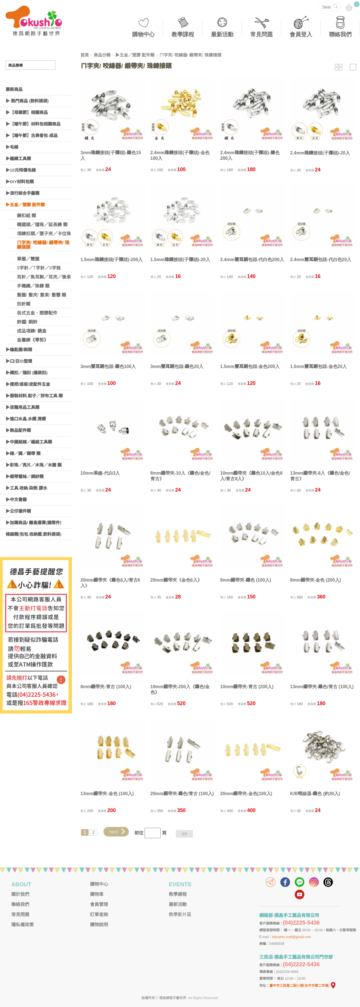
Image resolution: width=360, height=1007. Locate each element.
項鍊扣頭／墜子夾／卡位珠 (44, 250)
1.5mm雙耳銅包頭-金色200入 (250, 366)
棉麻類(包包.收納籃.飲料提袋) (33, 550)
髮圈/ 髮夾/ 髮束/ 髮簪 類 (41, 311)
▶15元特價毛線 (21, 186)
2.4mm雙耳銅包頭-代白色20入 (321, 259)
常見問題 (261, 34)
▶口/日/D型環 (19, 377)
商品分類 (102, 55)
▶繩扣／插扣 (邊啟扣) (27, 389)
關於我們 (20, 894)
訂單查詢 (99, 914)
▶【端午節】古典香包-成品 (32, 152)
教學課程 (183, 34)
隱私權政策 (22, 924)
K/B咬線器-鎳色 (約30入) (315, 793)
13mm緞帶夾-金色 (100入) (107, 793)
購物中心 (143, 34)
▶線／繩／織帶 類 (23, 470)
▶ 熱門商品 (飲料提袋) (27, 117)
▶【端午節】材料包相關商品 (33, 140)
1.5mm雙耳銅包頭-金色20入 (318, 366)
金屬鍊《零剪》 (32, 356)
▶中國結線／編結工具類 (29, 458)
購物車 (97, 894)
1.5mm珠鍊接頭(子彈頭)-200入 (111, 259)
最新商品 (14, 106)
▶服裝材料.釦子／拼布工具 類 (34, 412)
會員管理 (99, 904)
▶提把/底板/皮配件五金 (28, 400)
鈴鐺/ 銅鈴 (27, 338)
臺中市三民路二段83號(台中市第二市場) (302, 986)
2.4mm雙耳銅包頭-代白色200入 (252, 259)
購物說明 (99, 924)
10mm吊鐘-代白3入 (100, 473)
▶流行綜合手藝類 (22, 209)
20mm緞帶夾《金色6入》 (176, 580)
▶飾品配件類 (18, 447)
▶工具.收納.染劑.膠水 (26, 504)
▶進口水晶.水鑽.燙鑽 (26, 435)
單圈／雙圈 (28, 275)
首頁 (84, 55)
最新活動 (222, 34)
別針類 (23, 320)
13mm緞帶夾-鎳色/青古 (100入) (322, 686)
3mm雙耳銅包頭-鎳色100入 (108, 366)
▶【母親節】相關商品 (27, 129)
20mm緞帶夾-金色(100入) (246, 793)
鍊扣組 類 (26, 232)
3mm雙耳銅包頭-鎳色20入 (176, 366)
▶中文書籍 (16, 516)
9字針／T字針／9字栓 (39, 284)
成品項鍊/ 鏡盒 (31, 347)
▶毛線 (12, 163)
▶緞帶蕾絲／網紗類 (25, 493)
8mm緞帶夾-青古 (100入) (105, 686)
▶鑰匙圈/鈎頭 (19, 366)
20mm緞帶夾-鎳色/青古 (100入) (182, 793)
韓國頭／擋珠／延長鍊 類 (42, 241)
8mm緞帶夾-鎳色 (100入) (245, 580)
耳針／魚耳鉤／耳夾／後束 (44, 293)
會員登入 (301, 34)
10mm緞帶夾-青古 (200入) (246, 686)
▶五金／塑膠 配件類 (25, 221)
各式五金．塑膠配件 (37, 329)
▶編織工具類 (18, 175)
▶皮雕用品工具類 (22, 423)
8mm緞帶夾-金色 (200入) (315, 580)
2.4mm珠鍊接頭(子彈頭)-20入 (320, 153)
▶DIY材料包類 (20, 198)
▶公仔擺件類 (18, 527)
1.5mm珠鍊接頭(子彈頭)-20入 (180, 259)
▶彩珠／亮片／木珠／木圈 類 (34, 481)
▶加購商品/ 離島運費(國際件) (33, 539)
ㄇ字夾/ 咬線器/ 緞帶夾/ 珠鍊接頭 (43, 261)
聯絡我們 (340, 34)
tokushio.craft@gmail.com (291, 937)
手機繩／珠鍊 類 (33, 302)
